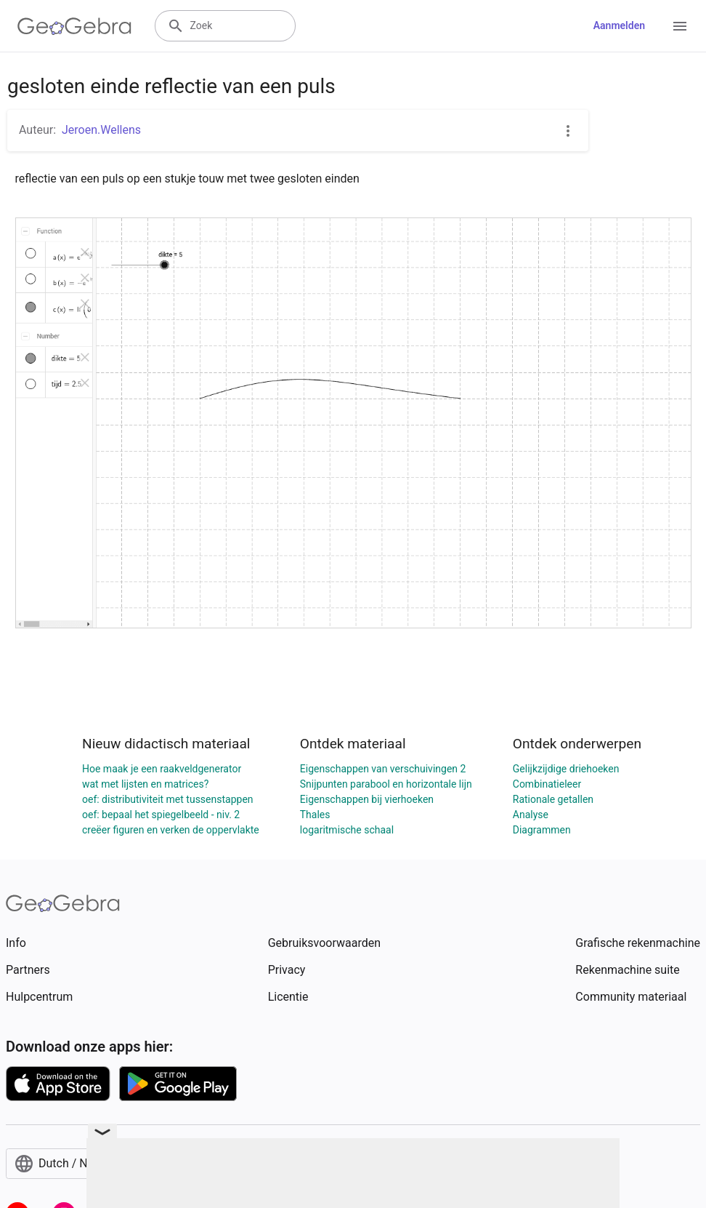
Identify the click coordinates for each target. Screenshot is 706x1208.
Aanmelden (619, 25)
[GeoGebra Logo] (74, 26)
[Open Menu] (680, 26)
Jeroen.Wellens (101, 130)
